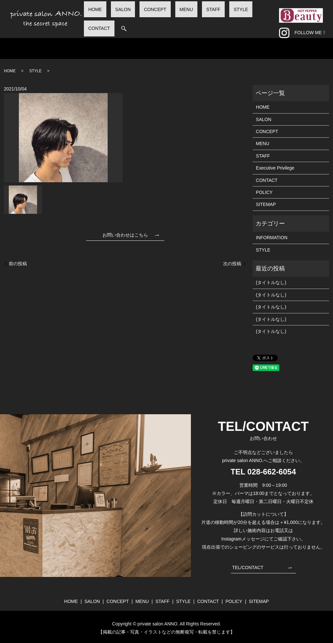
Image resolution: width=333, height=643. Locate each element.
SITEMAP (266, 202)
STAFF (209, 17)
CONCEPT (168, 17)
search (270, 18)
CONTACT (250, 17)
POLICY (264, 189)
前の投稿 (18, 261)
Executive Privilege (275, 165)
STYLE (227, 17)
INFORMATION (271, 235)
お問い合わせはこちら (125, 232)
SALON (144, 17)
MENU (190, 17)
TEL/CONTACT (247, 565)
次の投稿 (232, 261)
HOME (125, 17)
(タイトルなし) (271, 280)
